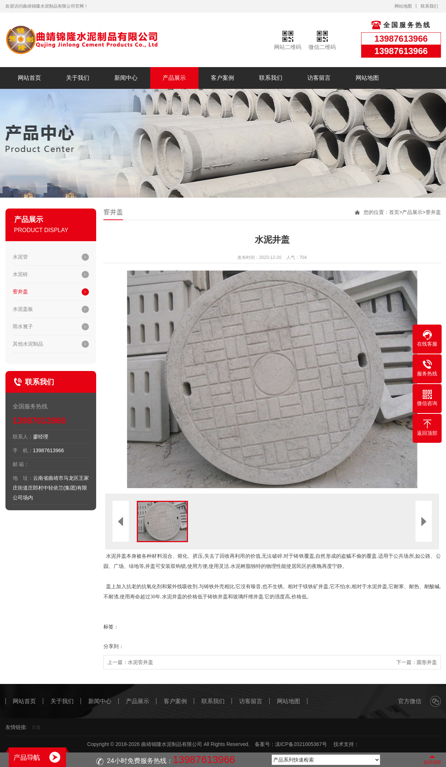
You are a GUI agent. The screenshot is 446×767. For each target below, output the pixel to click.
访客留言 (319, 78)
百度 (36, 727)
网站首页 (29, 78)
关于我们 (77, 78)
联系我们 (429, 6)
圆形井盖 (427, 662)
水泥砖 (20, 274)
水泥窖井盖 (140, 662)
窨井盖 (20, 291)
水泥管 (20, 257)
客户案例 (222, 78)
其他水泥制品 (28, 344)
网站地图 (403, 6)
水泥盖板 (23, 309)
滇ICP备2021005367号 (301, 744)
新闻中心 (126, 78)
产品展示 (174, 78)
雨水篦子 (23, 326)
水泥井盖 (116, 556)
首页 (394, 212)
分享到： (113, 646)
